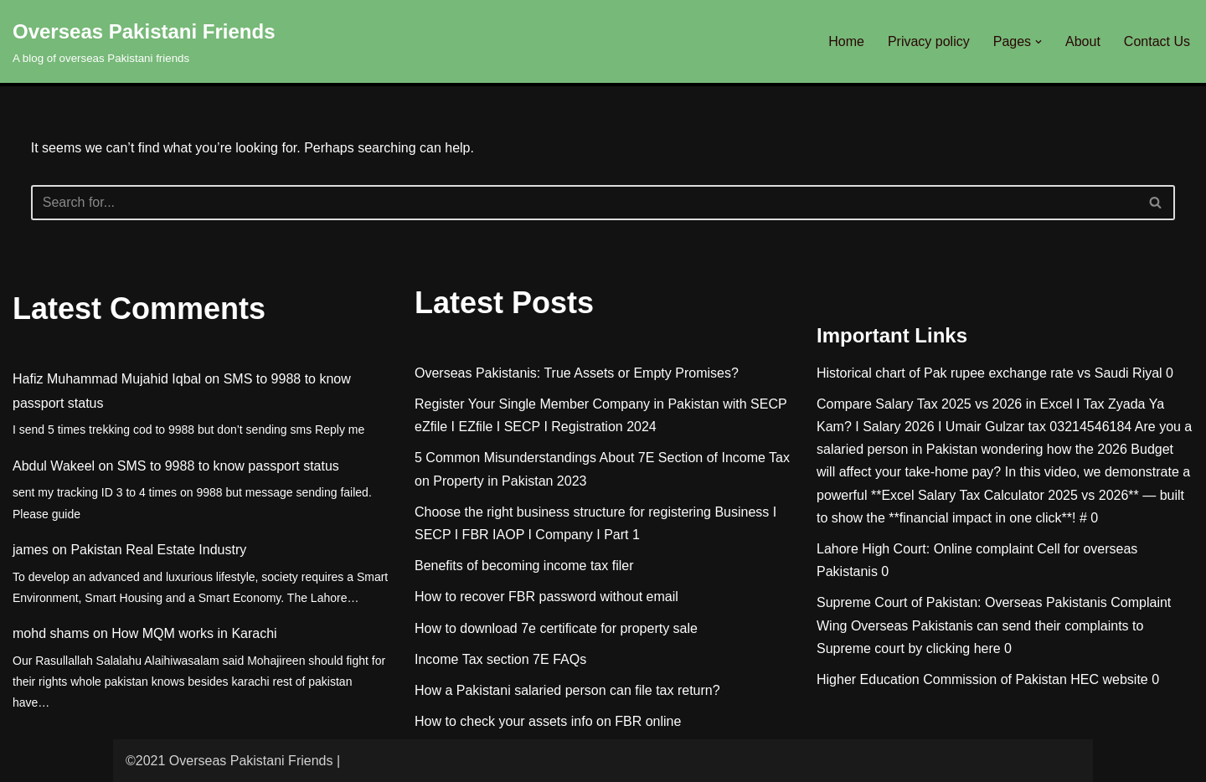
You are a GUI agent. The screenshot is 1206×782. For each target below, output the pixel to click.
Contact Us (1157, 41)
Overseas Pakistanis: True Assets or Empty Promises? (577, 373)
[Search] (584, 202)
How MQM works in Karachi (193, 633)
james (31, 550)
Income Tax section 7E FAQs (500, 659)
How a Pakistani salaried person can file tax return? (567, 690)
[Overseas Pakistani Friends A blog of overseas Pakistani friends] (144, 41)
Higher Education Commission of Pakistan (942, 679)
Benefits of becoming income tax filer (524, 565)
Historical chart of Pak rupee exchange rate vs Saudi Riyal (989, 373)
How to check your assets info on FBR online (548, 721)
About (1082, 41)
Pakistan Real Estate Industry (158, 550)
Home (846, 41)
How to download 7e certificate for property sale (556, 628)
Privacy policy (929, 41)
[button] (1038, 42)
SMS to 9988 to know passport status (228, 466)
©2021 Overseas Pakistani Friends (229, 761)
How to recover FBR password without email (546, 596)
